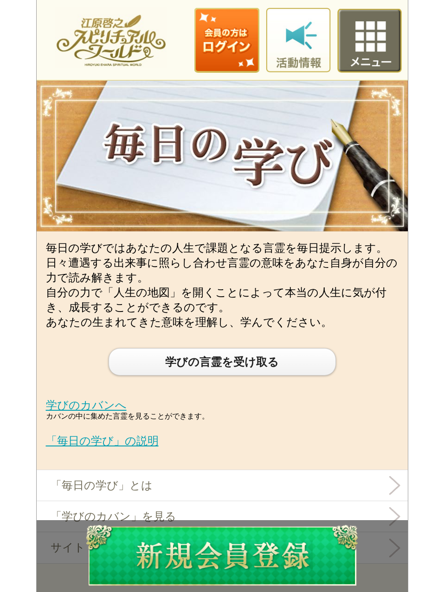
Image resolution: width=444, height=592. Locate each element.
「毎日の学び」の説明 (102, 440)
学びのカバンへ (86, 405)
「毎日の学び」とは (102, 485)
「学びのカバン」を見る (113, 516)
